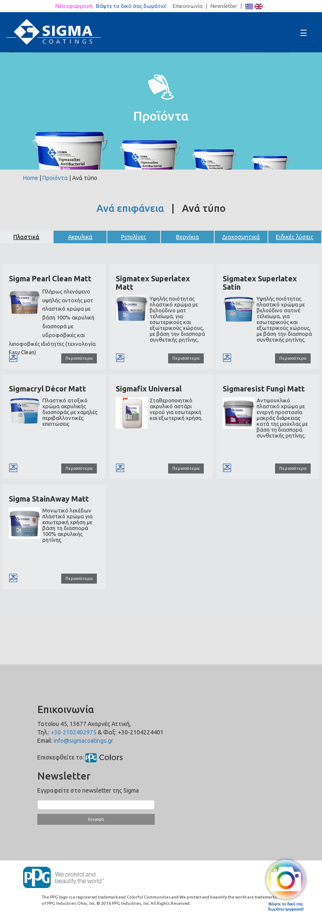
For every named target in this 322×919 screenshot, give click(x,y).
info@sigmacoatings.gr (83, 740)
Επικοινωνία (188, 6)
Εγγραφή (96, 819)
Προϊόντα (55, 178)
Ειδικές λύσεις (295, 237)
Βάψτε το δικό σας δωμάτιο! (133, 6)
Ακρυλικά (80, 237)
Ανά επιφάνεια (130, 208)
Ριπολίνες (133, 237)
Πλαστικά (26, 237)
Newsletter (223, 6)
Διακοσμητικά (241, 237)
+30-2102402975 (73, 732)
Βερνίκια (187, 237)
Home (30, 178)
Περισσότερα (79, 358)
